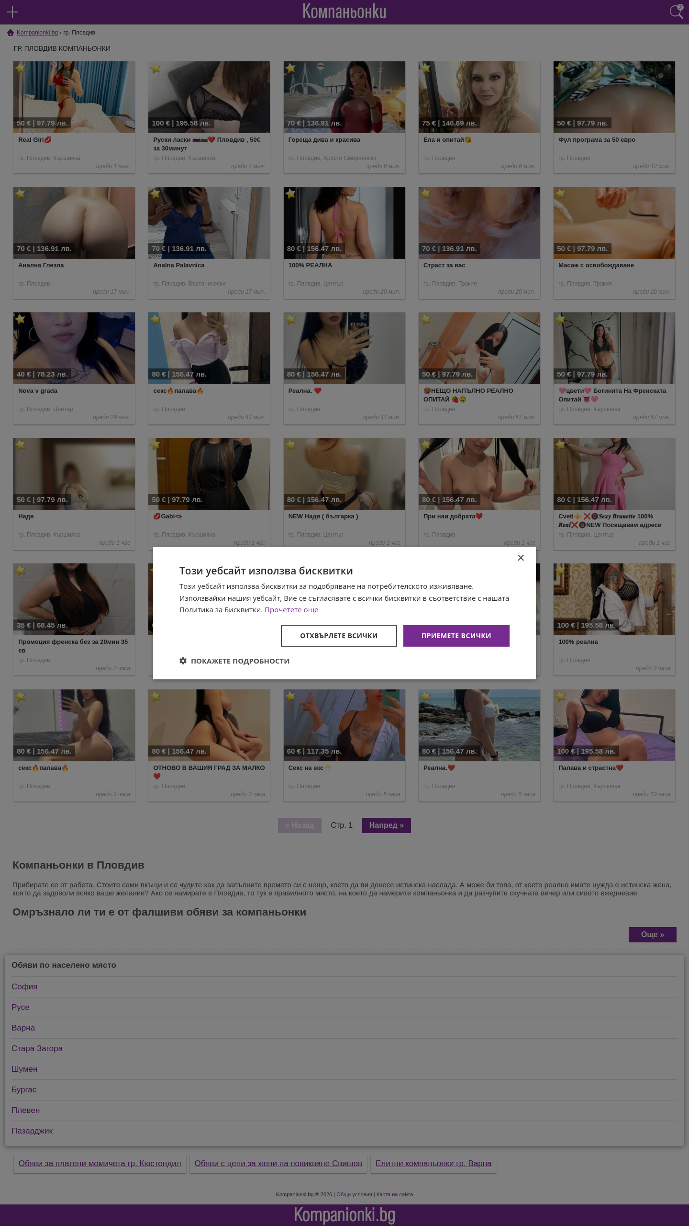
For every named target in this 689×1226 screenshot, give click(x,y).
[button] (234, 660)
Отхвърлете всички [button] (339, 635)
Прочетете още (291, 609)
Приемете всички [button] (456, 635)
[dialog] (344, 613)
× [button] (520, 557)
